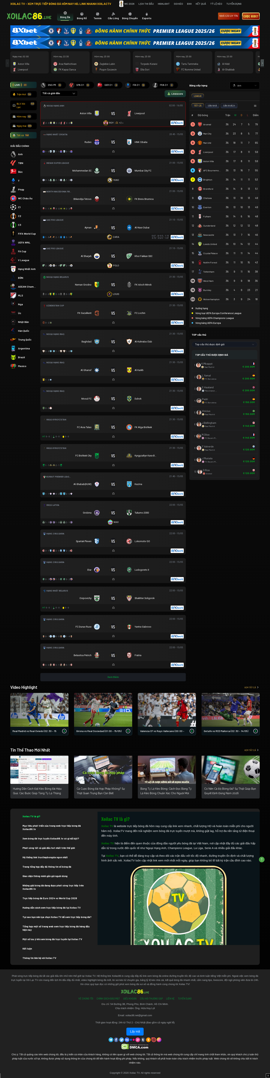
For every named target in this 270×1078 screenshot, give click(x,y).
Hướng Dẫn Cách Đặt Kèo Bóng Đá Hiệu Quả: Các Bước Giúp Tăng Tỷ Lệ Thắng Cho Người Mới (37, 793)
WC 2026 (126, 4)
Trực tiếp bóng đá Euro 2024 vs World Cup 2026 (49, 898)
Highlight (164, 3)
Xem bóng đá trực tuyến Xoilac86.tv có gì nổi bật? (50, 838)
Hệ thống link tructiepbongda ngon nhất (45, 857)
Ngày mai (22, 126)
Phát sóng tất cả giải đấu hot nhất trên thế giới (48, 847)
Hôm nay (22, 116)
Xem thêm (113, 677)
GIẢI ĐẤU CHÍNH (19, 145)
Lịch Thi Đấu (146, 3)
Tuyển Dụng (234, 3)
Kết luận (27, 948)
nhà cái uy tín (229, 15)
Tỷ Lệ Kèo (216, 3)
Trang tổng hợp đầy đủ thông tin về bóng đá (46, 866)
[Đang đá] (113, 114)
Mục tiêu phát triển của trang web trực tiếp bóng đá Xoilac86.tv (51, 827)
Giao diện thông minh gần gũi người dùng (45, 876)
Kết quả (201, 3)
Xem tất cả (251, 687)
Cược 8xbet (250, 16)
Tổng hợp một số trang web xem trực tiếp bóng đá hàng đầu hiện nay (56, 928)
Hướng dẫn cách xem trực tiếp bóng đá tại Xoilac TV (51, 907)
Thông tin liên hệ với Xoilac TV (39, 957)
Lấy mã (135, 1031)
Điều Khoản (129, 998)
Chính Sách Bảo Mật (108, 998)
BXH (189, 3)
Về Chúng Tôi (85, 998)
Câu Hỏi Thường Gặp (151, 998)
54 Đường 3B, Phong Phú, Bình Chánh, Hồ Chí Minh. (139, 1004)
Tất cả (21, 135)
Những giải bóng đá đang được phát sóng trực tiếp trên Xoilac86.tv (53, 887)
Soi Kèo (178, 3)
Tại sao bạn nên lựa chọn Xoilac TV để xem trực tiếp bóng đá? (57, 917)
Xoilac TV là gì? (31, 816)
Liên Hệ (170, 998)
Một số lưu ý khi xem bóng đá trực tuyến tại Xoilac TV (52, 939)
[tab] (65, 16)
